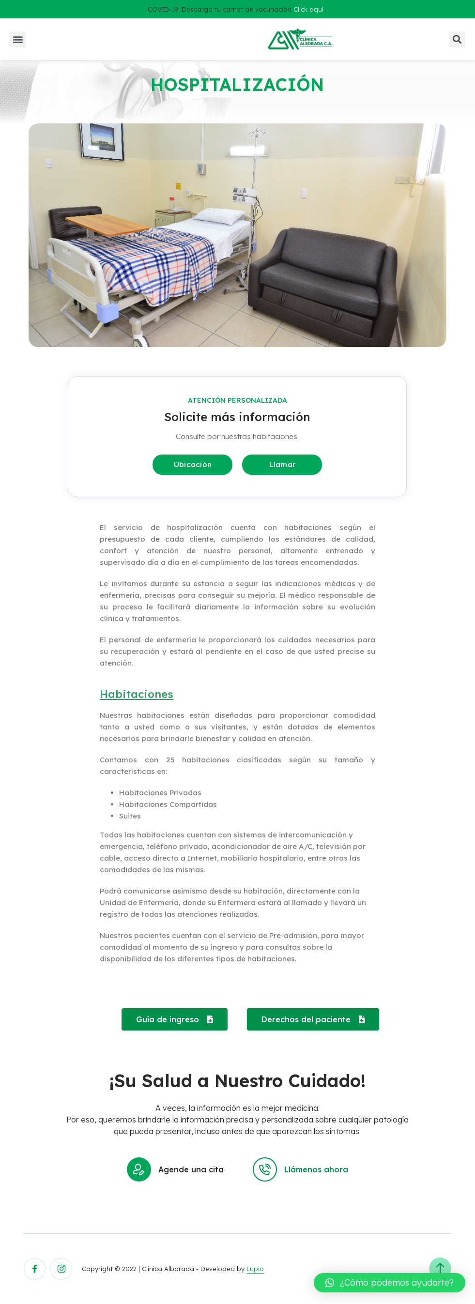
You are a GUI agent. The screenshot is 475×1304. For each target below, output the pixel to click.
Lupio (255, 1269)
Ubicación (193, 464)
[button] (18, 39)
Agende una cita (175, 1169)
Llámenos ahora (300, 1169)
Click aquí (308, 9)
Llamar (282, 464)
